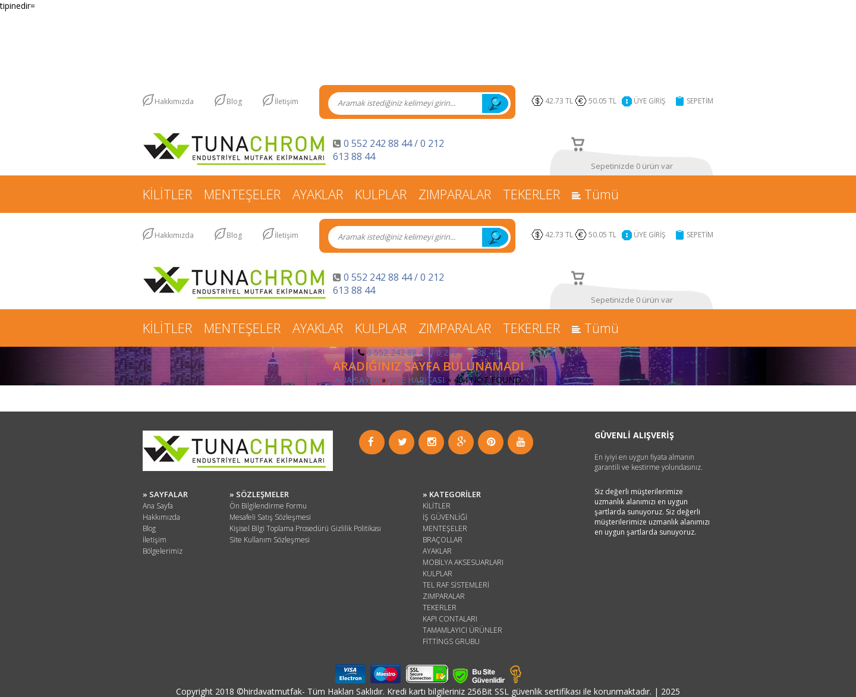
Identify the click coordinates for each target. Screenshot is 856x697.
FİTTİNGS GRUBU (451, 641)
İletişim (286, 101)
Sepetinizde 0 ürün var (632, 166)
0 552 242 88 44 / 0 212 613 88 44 (432, 352)
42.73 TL (559, 101)
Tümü (595, 194)
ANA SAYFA (357, 379)
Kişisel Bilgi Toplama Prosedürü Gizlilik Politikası (305, 528)
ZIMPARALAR (454, 194)
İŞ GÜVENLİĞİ (445, 517)
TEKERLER (531, 194)
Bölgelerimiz (162, 551)
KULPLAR (381, 194)
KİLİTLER (167, 194)
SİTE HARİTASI (416, 379)
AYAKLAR (317, 194)
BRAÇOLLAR (442, 540)
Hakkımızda (174, 101)
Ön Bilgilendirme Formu (268, 506)
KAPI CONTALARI (450, 619)
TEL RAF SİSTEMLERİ (456, 585)
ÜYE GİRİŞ (650, 101)
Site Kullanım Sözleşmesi (269, 540)
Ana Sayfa (158, 506)
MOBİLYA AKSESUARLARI (463, 562)
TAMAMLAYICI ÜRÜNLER (462, 630)
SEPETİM (700, 101)
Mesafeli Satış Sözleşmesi (270, 517)
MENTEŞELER (242, 194)
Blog (234, 101)
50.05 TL (604, 101)
